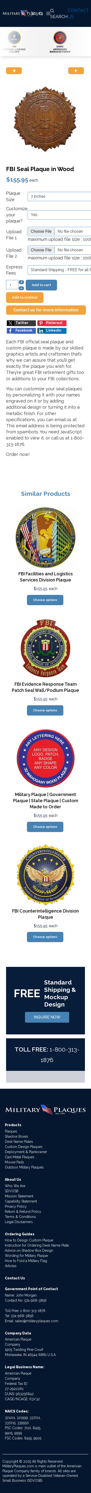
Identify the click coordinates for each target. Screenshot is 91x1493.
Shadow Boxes (16, 1136)
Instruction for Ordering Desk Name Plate (37, 1245)
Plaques (11, 1131)
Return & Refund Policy (23, 1212)
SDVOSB (11, 1191)
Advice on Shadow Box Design (29, 1250)
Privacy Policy (16, 1206)
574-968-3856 (35, 1300)
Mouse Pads (14, 1162)
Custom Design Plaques (23, 1147)
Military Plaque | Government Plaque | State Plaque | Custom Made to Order (45, 800)
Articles (11, 1266)
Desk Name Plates (19, 1142)
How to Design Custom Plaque (29, 1240)
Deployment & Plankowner (26, 1152)
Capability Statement (21, 1201)
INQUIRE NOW (47, 1017)
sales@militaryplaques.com (36, 1321)
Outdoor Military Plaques (24, 1167)
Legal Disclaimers (19, 1222)
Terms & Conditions (20, 1217)
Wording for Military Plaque (26, 1256)
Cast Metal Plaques (19, 1157)
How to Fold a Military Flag (26, 1261)
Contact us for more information (45, 310)
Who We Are (15, 1186)
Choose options (45, 600)
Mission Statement (19, 1196)
